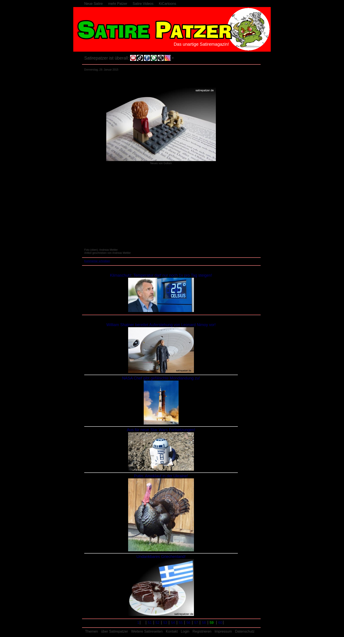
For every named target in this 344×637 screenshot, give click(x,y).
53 (165, 622)
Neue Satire (93, 3)
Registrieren (201, 631)
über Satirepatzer (114, 631)
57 (196, 622)
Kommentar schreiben (97, 261)
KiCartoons (167, 3)
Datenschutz (244, 631)
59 (212, 622)
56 (188, 622)
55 (181, 622)
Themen (91, 631)
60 (220, 622)
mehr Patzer (117, 3)
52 (158, 622)
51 (150, 622)
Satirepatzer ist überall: (106, 58)
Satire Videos (143, 3)
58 (204, 622)
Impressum (223, 631)
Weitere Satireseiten (147, 631)
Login (185, 631)
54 (173, 622)
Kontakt (172, 631)
